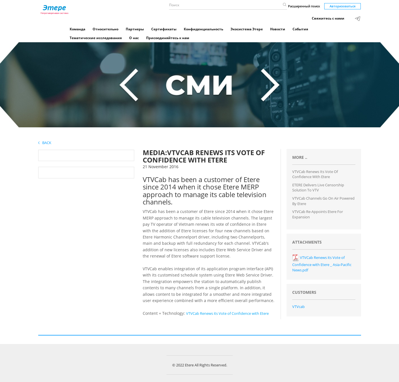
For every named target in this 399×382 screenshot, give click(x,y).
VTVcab (298, 306)
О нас (134, 37)
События (300, 29)
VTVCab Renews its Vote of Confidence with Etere (227, 313)
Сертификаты (163, 29)
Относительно (105, 29)
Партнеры (135, 29)
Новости (277, 29)
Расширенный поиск (304, 6)
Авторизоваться (342, 6)
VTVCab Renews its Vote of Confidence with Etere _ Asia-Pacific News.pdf (321, 264)
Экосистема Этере (247, 29)
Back (44, 142)
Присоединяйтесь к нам (167, 37)
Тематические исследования (96, 37)
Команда (77, 29)
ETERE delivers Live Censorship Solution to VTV (318, 187)
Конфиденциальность (203, 29)
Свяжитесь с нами (328, 18)
